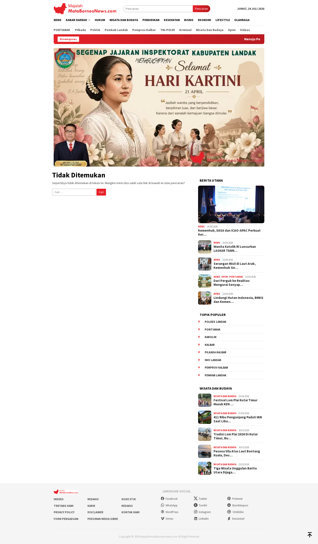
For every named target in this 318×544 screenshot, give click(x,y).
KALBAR (210, 345)
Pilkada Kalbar (215, 352)
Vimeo (167, 519)
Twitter (200, 499)
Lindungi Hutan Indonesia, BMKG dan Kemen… (238, 300)
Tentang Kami (64, 506)
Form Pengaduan (66, 519)
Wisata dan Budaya (225, 396)
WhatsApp (169, 505)
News (201, 226)
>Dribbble (235, 512)
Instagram (202, 512)
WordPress (169, 512)
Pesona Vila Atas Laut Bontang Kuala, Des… (237, 453)
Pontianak (236, 276)
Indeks (59, 499)
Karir (91, 506)
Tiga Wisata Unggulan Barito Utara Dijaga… (235, 470)
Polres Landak (215, 322)
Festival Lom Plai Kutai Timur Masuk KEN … (235, 402)
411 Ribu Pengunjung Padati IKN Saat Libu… (238, 419)
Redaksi (93, 499)
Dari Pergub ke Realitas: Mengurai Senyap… (232, 283)
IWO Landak (213, 360)
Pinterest (234, 499)
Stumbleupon (237, 505)
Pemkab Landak (215, 375)
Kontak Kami (130, 512)
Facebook (169, 499)
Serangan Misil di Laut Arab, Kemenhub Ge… (235, 266)
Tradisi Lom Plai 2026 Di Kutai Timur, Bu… (235, 436)
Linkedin (201, 519)
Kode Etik (128, 499)
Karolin (210, 337)
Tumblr (200, 505)
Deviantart (235, 519)
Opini (224, 276)
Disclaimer (95, 512)
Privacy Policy (64, 512)
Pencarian (201, 9)
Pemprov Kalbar (216, 367)
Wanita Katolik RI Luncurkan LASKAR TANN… (235, 249)
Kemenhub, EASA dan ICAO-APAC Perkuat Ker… (229, 232)
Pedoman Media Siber (102, 519)
